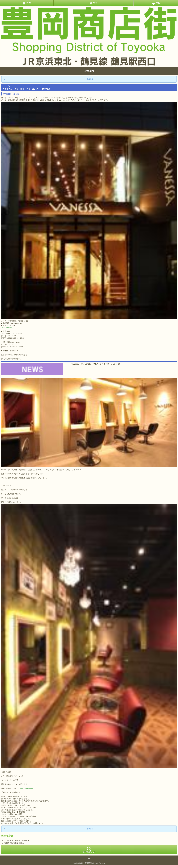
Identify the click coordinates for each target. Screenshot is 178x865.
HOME (26, 3)
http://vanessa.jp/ (8, 328)
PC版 (155, 3)
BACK (90, 79)
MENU (93, 3)
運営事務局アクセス (89, 850)
